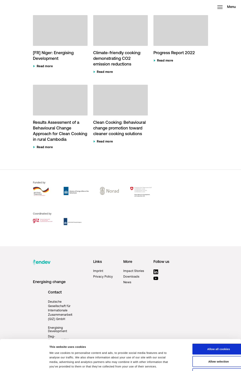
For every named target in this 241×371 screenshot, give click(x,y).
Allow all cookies (209, 321)
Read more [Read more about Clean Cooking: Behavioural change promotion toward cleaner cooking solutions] (105, 141)
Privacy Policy (103, 276)
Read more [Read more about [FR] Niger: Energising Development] (45, 66)
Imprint (98, 271)
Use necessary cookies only (209, 346)
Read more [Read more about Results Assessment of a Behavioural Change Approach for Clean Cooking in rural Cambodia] (45, 147)
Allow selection (209, 334)
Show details (197, 363)
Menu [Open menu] (224, 8)
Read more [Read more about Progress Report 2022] (165, 60)
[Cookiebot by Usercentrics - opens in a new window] (24, 363)
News (127, 282)
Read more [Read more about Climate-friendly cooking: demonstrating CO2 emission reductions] (105, 72)
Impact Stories (133, 271)
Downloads (131, 276)
